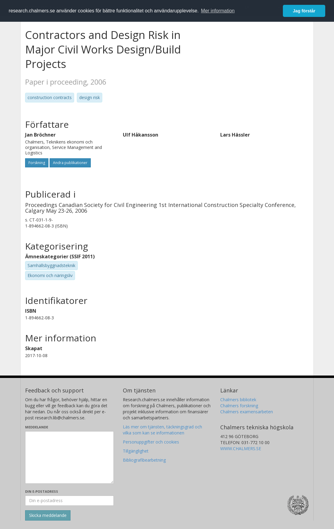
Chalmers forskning (239, 405)
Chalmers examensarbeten (246, 411)
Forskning (36, 162)
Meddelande (36, 427)
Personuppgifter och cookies (151, 442)
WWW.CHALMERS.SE (240, 448)
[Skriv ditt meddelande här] (69, 457)
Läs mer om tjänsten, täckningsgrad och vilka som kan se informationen (162, 430)
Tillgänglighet (136, 451)
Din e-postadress (41, 491)
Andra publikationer (70, 162)
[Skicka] (47, 515)
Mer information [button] (217, 10)
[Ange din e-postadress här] (69, 500)
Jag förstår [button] (304, 10)
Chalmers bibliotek (238, 399)
